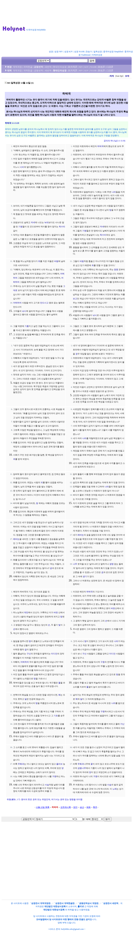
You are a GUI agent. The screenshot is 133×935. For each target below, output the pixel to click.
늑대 (46, 222)
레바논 (16, 539)
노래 (114, 789)
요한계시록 (65, 807)
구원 (102, 662)
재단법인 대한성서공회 (55, 906)
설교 (82, 807)
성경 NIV (58, 51)
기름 (27, 326)
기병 (20, 226)
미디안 (54, 653)
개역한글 (27, 67)
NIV (81, 67)
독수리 (62, 226)
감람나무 (82, 768)
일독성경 (98, 51)
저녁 (33, 222)
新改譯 (101, 67)
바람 (56, 261)
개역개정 (17, 67)
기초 (56, 715)
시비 (22, 167)
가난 (122, 724)
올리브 (59, 764)
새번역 (48, 67)
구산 (29, 653)
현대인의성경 (59, 67)
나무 (75, 564)
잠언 (75, 807)
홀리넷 (81, 906)
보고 (75, 298)
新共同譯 (72, 67)
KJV (87, 67)
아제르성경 (97, 55)
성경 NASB (79, 51)
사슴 (47, 785)
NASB (93, 67)
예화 (88, 807)
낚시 (24, 311)
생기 (85, 576)
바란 (56, 612)
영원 (116, 269)
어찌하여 (17, 303)
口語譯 (109, 67)
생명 (111, 564)
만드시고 (44, 303)
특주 (95, 807)
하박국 (100, 146)
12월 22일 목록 (42, 807)
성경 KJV (68, 51)
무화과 (21, 764)
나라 (114, 192)
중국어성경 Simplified (113, 51)
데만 (26, 612)
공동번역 (38, 67)
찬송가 (89, 51)
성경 (51, 51)
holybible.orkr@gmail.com (72, 929)
